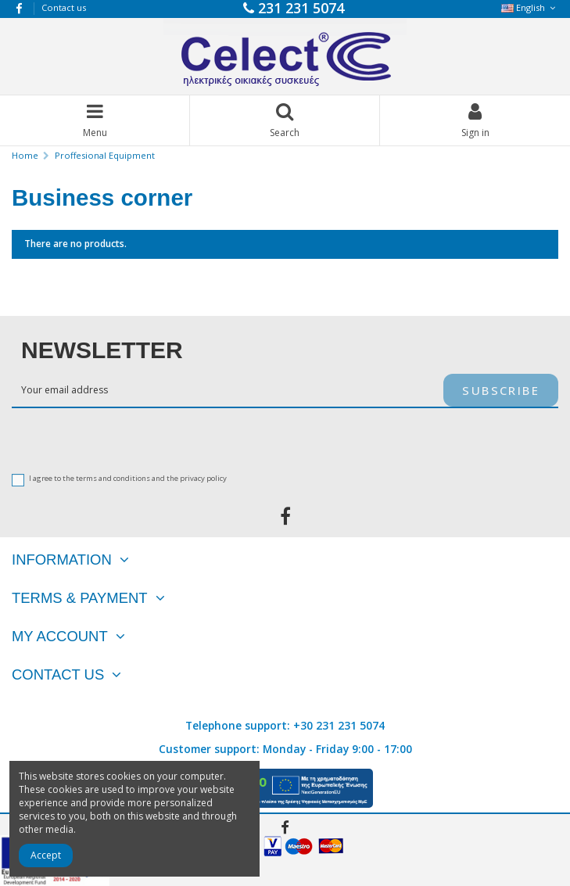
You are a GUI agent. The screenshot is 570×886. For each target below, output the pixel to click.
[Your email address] (227, 390)
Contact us (63, 7)
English (529, 7)
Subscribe (501, 390)
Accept (45, 855)
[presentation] (103, 438)
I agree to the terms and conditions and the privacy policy (128, 478)
